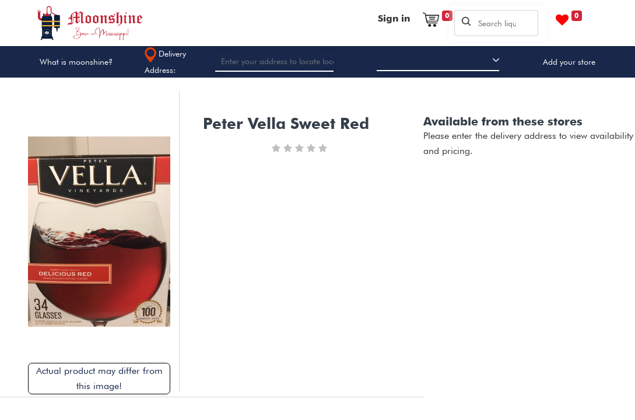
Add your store (569, 61)
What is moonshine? (76, 61)
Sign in (394, 18)
